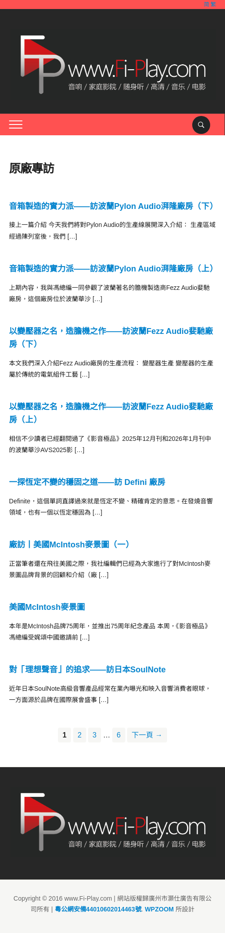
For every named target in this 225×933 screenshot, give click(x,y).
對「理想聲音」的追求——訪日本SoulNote (87, 669)
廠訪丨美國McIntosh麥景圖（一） (71, 544)
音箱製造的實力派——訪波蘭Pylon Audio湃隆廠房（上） (113, 268)
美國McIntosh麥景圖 (47, 607)
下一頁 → (147, 735)
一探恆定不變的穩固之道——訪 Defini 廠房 (87, 482)
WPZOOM (159, 909)
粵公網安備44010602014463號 (98, 909)
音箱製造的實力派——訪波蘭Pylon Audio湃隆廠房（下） (113, 206)
